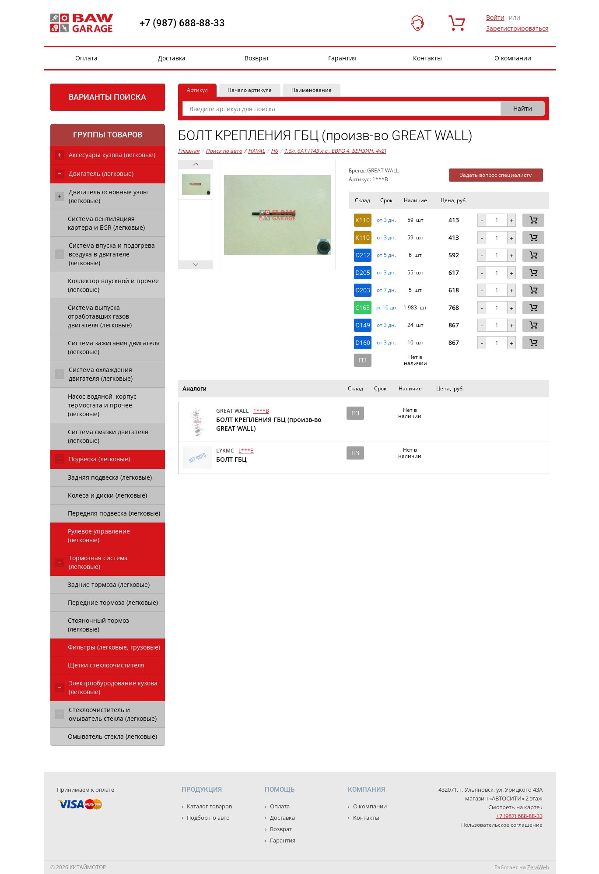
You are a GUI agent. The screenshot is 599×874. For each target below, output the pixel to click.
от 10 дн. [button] (386, 307)
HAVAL (254, 151)
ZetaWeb (538, 867)
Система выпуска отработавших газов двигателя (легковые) (100, 316)
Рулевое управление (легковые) (99, 535)
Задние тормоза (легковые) (109, 584)
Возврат (257, 58)
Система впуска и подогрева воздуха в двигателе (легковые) (112, 254)
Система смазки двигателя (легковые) (108, 436)
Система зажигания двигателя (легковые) (114, 347)
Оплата (86, 58)
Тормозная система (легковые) (98, 562)
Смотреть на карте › (515, 807)
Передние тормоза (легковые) (113, 602)
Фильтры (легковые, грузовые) (114, 647)
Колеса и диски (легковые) (107, 495)
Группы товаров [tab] (107, 134)
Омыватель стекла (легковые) (112, 736)
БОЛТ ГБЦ (231, 459)
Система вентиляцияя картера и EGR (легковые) (106, 223)
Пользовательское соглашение (502, 824)
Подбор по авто (208, 817)
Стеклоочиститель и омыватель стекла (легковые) (113, 714)
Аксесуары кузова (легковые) (112, 155)
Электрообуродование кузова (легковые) (113, 687)
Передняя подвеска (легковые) (114, 513)
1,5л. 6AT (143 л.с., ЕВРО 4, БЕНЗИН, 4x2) (335, 150)
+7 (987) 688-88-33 (182, 23)
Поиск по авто (224, 150)
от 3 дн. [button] (386, 220)
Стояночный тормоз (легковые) (98, 624)
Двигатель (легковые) (101, 173)
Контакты (427, 58)
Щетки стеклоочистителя (106, 665)
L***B (246, 450)
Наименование (311, 90)
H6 (274, 150)
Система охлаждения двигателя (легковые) (101, 374)
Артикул (197, 90)
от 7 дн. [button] (386, 290)
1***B (261, 410)
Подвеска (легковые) (99, 459)
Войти (495, 17)
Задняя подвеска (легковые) (110, 477)
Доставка (172, 58)
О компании (512, 58)
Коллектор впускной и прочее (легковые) (113, 285)
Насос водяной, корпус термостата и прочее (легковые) (102, 405)
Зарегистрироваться (517, 28)
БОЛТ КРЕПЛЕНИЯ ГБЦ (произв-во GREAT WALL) (269, 423)
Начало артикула (250, 90)
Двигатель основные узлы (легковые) (108, 196)
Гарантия (342, 58)
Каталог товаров (209, 806)
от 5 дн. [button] (386, 255)
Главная (189, 150)
